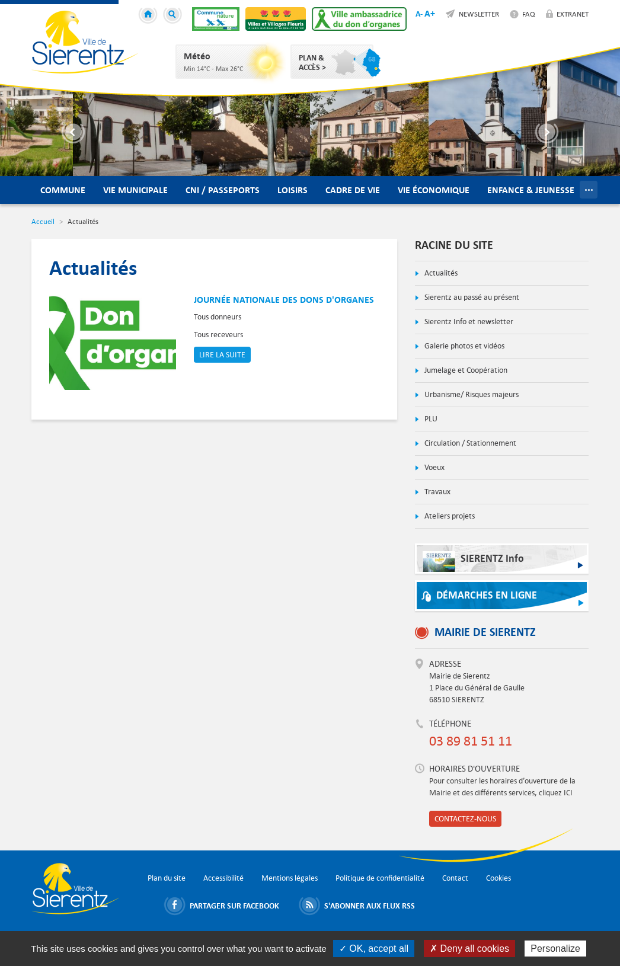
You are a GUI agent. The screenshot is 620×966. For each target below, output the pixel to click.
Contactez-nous (465, 819)
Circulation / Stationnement (469, 443)
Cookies (498, 878)
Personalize (555, 948)
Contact (455, 878)
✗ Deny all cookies (469, 948)
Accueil (149, 16)
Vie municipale (135, 190)
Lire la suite (222, 355)
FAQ (528, 13)
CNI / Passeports (223, 190)
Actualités (440, 273)
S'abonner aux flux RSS (369, 905)
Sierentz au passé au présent (471, 297)
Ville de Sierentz (84, 42)
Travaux (436, 492)
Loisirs (292, 190)
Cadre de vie (352, 190)
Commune (62, 190)
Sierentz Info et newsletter (468, 321)
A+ (429, 13)
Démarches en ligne (486, 595)
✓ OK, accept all (373, 948)
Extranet (573, 13)
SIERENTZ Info (473, 561)
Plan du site (167, 878)
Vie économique (433, 190)
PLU (430, 419)
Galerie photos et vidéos (463, 346)
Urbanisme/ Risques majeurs (471, 394)
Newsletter (479, 13)
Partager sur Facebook (234, 905)
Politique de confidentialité (379, 878)
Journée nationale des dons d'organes (284, 299)
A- (419, 13)
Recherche (174, 16)
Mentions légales (289, 878)
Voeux (434, 467)
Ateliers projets (449, 516)
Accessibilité (223, 878)
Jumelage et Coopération (465, 370)
